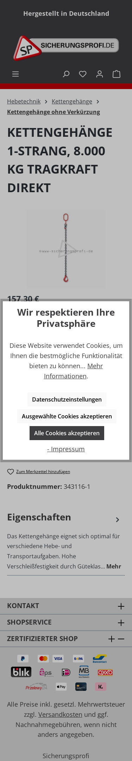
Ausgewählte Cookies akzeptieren (67, 416)
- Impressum (66, 449)
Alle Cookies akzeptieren (67, 433)
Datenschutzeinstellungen (67, 399)
